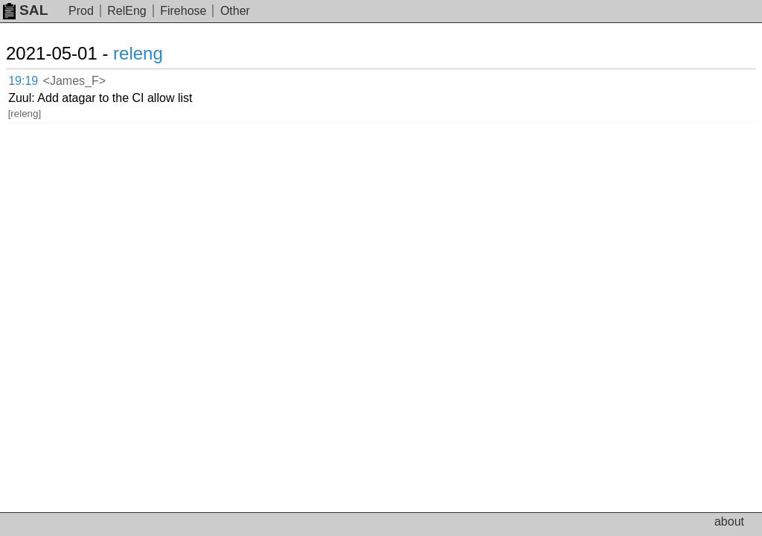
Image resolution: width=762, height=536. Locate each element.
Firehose (183, 10)
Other (235, 10)
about (729, 521)
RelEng (126, 10)
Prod (81, 10)
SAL (25, 10)
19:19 (23, 80)
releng (138, 53)
